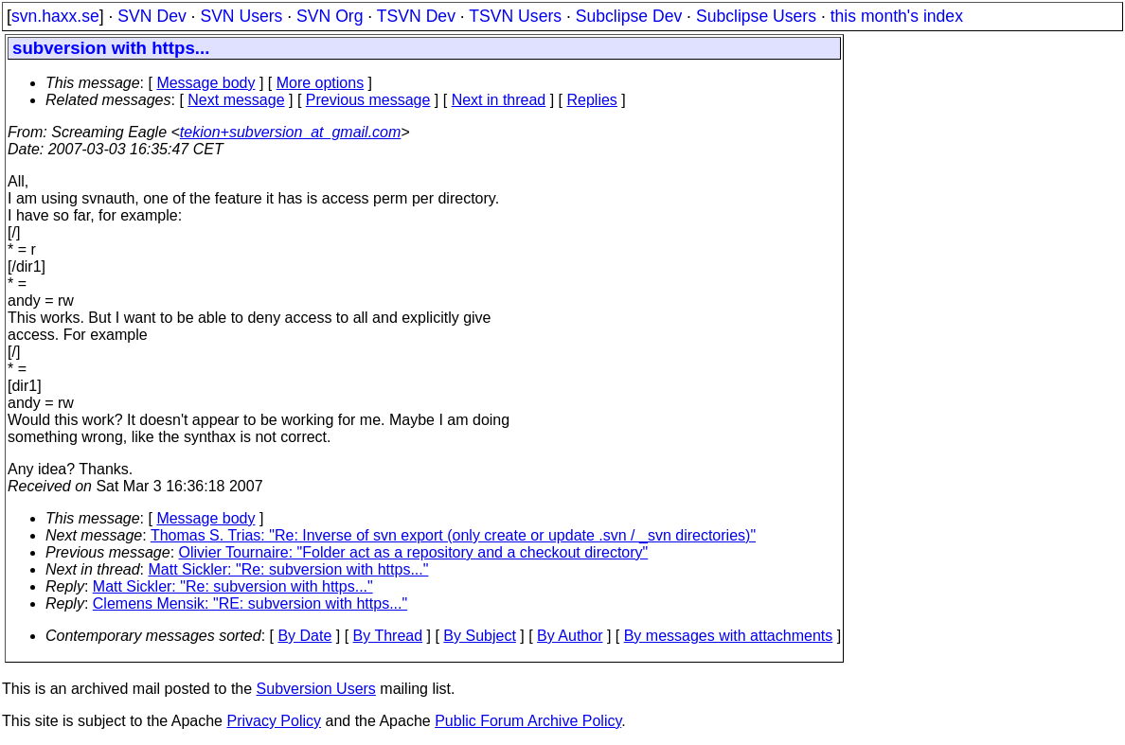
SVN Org (329, 16)
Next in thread (499, 100)
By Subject (479, 636)
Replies (592, 100)
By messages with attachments (728, 636)
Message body (205, 83)
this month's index (896, 16)
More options (321, 83)
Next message (236, 100)
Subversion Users (316, 689)
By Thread (388, 636)
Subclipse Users (756, 16)
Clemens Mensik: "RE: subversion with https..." (250, 603)
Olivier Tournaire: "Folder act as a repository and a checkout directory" (414, 552)
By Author (569, 636)
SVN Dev (151, 16)
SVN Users (241, 16)
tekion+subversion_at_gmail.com (290, 132)
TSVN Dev (416, 16)
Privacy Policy (273, 721)
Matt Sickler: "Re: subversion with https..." (289, 569)
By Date (304, 636)
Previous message (368, 100)
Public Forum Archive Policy (528, 721)
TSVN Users (515, 16)
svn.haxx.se (55, 16)
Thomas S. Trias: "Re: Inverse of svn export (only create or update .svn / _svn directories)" (453, 535)
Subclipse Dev (629, 16)
